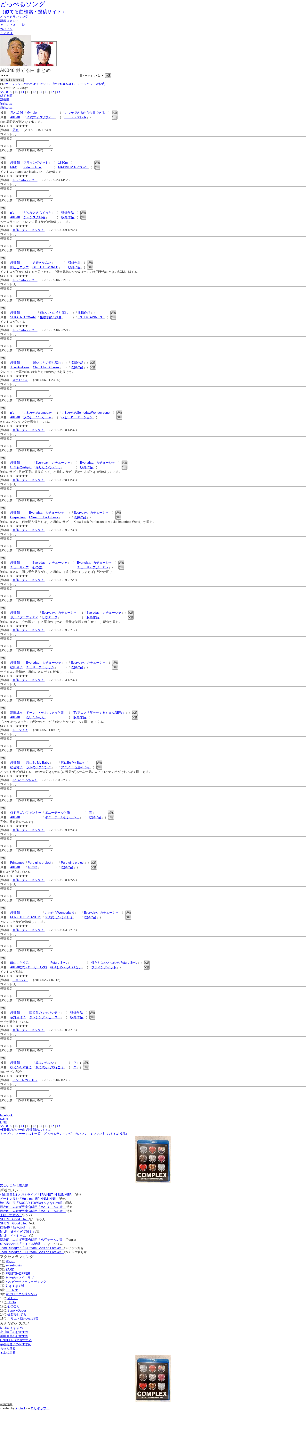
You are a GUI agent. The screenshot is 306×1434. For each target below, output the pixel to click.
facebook (6, 1138)
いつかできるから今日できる (84, 112)
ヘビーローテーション (77, 424)
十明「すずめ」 (11, 1238)
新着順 (4, 99)
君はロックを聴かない (21, 1317)
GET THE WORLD (45, 270)
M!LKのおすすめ (11, 1351)
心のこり (13, 1329)
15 (46, 92)
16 (52, 92)
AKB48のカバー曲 (12, 1153)
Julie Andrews (19, 373)
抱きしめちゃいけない (66, 987)
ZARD (10, 1293)
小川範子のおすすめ (14, 1355)
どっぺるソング (22, 4)
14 (40, 92)
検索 (108, 75)
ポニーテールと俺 (57, 829)
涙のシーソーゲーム (37, 424)
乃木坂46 (16, 112)
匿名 (15, 130)
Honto (11, 1325)
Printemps (17, 880)
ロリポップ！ (40, 1431)
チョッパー (20, 1000)
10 (16, 92)
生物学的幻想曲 (51, 322)
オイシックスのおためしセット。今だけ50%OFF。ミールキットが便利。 (56, 84)
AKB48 (15, 117)
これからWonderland (59, 931)
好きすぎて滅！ (17, 1309)
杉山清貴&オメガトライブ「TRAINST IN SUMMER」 (37, 1218)
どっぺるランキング (58, 1157)
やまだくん (20, 386)
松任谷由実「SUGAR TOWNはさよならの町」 (32, 1226)
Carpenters (18, 526)
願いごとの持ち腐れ (54, 317)
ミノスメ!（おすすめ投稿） (110, 1157)
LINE (3, 1145)
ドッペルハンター (24, 181)
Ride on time (32, 168)
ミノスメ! (6, 33)
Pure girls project (39, 880)
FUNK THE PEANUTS (25, 936)
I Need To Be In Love (43, 526)
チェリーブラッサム (40, 680)
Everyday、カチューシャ (53, 470)
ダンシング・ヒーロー (44, 1038)
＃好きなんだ (41, 266)
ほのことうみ (19, 982)
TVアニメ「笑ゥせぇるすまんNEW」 (99, 726)
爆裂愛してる (16, 1338)
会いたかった (35, 731)
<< (2, 92)
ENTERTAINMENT (91, 322)
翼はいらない (45, 1085)
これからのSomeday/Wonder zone (85, 419)
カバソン (6, 29)
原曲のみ (6, 108)
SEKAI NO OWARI (23, 322)
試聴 (114, 112)
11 (22, 92)
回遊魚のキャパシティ (44, 1033)
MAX (13, 168)
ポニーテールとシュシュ (62, 833)
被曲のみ (6, 103)
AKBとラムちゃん (24, 795)
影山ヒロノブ (19, 270)
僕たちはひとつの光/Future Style (114, 982)
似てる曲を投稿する (11, 79)
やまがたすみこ (21, 1089)
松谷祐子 (16, 782)
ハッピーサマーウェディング (26, 1305)
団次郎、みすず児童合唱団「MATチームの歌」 (33, 1230)
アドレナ (12, 1313)
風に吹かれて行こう (50, 1089)
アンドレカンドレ (24, 1102)
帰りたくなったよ (48, 475)
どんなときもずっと (37, 215)
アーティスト (12, 25)
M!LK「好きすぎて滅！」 (17, 1255)
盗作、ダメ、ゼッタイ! (28, 232)
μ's (12, 215)
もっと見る (8, 1371)
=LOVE (12, 1321)
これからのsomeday (37, 419)
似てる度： (8, 151)
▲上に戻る (8, 1376)
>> (59, 92)
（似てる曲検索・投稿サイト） (33, 11)
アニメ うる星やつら (75, 782)
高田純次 (16, 726)
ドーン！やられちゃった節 (45, 726)
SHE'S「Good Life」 (14, 1242)
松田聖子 (16, 680)
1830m (63, 163)
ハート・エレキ (75, 117)
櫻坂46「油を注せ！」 (16, 1251)
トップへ (6, 1157)
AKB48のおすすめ (39, 1153)
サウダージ (49, 629)
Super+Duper (16, 1334)
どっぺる (14, 16)
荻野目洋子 (18, 1038)
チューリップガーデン (92, 577)
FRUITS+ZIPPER (18, 1297)
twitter (4, 1142)
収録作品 (67, 215)
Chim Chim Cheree (46, 373)
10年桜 (32, 885)
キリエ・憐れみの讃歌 (23, 1342)
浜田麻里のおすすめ (14, 1359)
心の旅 (37, 577)
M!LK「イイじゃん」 (14, 1259)
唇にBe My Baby (37, 778)
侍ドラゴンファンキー (25, 829)
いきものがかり (21, 475)
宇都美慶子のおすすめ (15, 1367)
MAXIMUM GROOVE (73, 168)
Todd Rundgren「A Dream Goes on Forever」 (32, 1271)
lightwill (20, 1431)
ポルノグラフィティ (24, 629)
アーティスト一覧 (28, 1157)
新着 (9, 20)
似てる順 (6, 95)
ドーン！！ (20, 744)
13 (34, 92)
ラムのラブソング (38, 782)
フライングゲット (35, 163)
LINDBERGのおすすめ (16, 1363)
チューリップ (19, 577)
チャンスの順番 (34, 219)
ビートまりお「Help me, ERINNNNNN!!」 (29, 1222)
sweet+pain (13, 1288)
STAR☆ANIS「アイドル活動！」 (23, 1267)
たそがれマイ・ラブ (20, 1301)
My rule (32, 112)
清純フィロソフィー (41, 117)
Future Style (58, 982)
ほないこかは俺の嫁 (14, 1209)
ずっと (10, 1284)
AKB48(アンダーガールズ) (28, 987)
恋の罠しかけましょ (59, 936)
